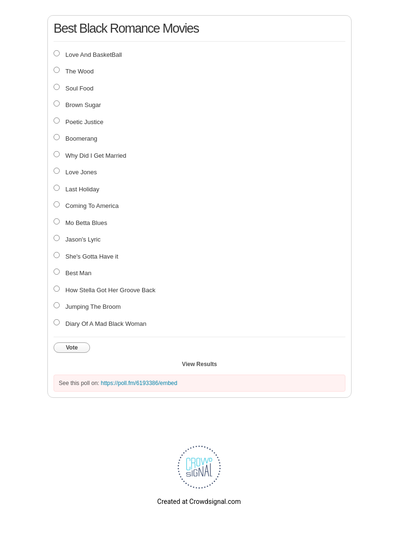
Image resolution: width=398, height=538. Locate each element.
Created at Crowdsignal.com (199, 501)
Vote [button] (72, 347)
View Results (199, 364)
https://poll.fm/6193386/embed (139, 383)
